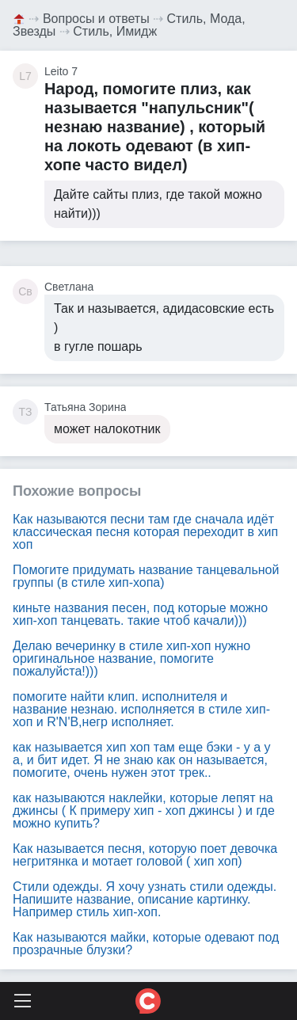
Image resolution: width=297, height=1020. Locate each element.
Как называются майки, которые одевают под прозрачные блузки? (146, 944)
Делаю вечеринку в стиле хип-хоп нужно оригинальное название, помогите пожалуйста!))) (131, 658)
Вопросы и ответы (96, 18)
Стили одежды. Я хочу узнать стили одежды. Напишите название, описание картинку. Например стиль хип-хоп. (144, 899)
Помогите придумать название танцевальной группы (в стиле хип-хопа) (146, 576)
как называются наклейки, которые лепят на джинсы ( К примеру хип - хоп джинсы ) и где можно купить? (144, 810)
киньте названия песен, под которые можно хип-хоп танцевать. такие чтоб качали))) (140, 614)
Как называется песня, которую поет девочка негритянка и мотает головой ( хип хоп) (145, 855)
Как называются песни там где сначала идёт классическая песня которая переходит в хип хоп (145, 531)
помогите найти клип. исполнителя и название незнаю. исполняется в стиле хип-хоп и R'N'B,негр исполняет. (141, 709)
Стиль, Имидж (115, 31)
